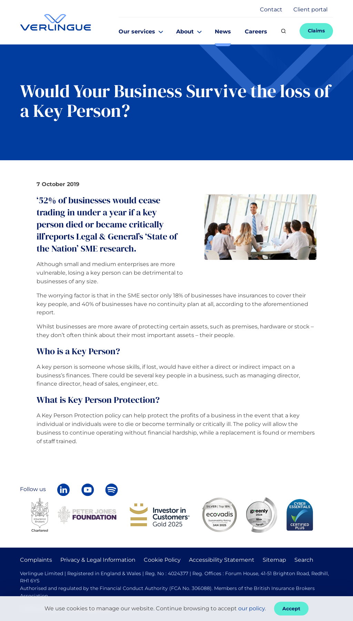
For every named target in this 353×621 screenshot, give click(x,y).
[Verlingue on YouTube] (87, 489)
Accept (291, 608)
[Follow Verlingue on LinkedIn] (63, 489)
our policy (251, 608)
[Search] (283, 31)
